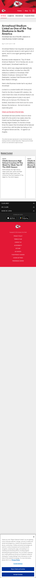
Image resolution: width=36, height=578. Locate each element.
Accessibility (18, 245)
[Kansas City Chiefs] (18, 226)
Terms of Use (18, 239)
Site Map (18, 248)
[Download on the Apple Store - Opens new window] (11, 218)
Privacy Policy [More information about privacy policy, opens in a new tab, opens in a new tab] (16, 560)
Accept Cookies (18, 574)
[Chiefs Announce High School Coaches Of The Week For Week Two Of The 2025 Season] (13, 168)
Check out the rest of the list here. (13, 112)
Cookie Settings (18, 257)
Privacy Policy (18, 236)
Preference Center (18, 261)
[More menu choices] (33, 10)
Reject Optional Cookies (18, 569)
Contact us (18, 242)
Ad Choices (18, 251)
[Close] (34, 537)
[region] (18, 556)
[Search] (30, 10)
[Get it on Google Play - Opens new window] (24, 219)
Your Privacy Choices (18, 254)
